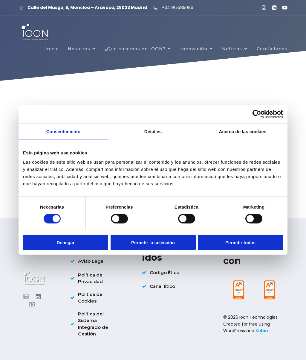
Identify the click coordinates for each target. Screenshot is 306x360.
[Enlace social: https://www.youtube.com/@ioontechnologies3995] (282, 8)
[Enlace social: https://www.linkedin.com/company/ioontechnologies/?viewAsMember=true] (272, 8)
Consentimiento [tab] (63, 131)
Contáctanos (272, 48)
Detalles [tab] (153, 131)
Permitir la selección (153, 242)
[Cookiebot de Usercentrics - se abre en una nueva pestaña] (257, 114)
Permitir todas (240, 242)
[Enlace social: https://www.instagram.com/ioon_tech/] (261, 8)
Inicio (52, 48)
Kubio (261, 331)
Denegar (65, 242)
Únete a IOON (270, 70)
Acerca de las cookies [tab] (243, 131)
